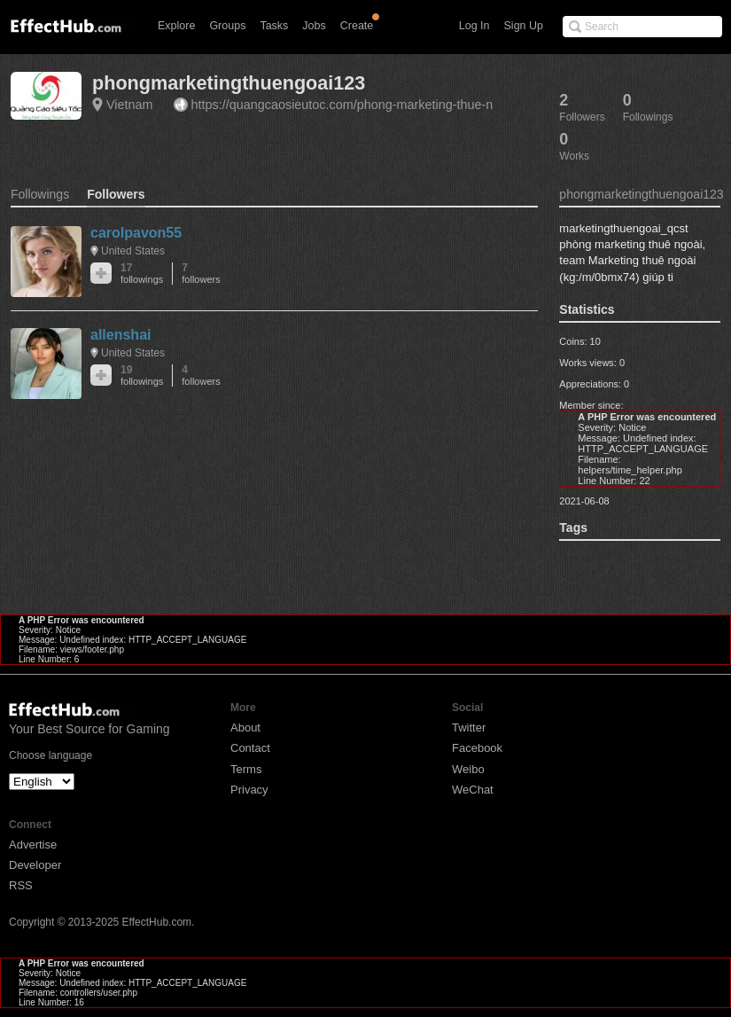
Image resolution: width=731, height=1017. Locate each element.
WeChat (473, 789)
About (245, 727)
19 (142, 375)
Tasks (274, 26)
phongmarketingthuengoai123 (228, 83)
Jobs (313, 26)
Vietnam (129, 105)
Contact (250, 748)
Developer (35, 865)
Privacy (249, 789)
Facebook (477, 748)
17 (142, 273)
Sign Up (523, 26)
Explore (176, 26)
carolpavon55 (136, 232)
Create (357, 26)
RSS (21, 885)
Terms (245, 769)
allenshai (120, 334)
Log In (474, 26)
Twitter (469, 727)
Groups (227, 26)
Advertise (33, 844)
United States (133, 251)
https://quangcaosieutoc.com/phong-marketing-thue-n (342, 105)
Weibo (468, 769)
